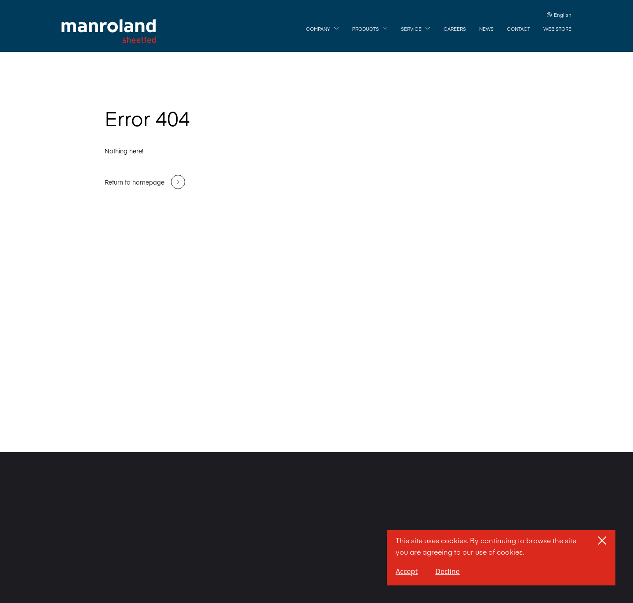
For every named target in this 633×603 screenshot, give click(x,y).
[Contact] (518, 29)
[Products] (370, 29)
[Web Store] (557, 29)
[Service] (415, 29)
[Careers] (455, 29)
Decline (447, 571)
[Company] (322, 29)
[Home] (109, 31)
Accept (407, 571)
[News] (486, 29)
